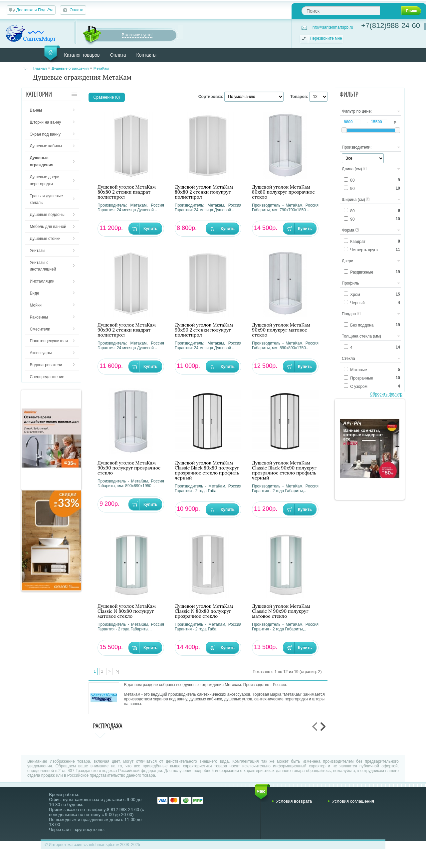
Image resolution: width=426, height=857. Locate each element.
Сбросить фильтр (386, 394)
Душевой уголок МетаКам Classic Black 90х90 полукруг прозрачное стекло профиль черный (284, 470)
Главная (40, 68)
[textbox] (341, 10)
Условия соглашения (353, 801)
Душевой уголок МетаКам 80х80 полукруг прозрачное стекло (283, 192)
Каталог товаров (82, 55)
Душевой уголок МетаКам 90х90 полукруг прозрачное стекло (129, 467)
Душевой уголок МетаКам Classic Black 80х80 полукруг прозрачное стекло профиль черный (207, 470)
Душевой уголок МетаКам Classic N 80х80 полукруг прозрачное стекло (204, 611)
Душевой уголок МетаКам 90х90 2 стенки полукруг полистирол (204, 330)
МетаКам (101, 68)
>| (117, 671)
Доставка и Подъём (34, 10)
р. (395, 122)
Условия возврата (294, 801)
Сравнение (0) (107, 97)
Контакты (146, 55)
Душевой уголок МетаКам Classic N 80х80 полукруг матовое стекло (127, 611)
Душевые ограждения (70, 68)
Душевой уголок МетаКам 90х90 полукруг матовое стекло (281, 330)
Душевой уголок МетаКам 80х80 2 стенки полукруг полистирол (204, 192)
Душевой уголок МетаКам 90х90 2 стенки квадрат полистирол (127, 330)
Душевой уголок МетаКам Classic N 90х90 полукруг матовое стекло (281, 611)
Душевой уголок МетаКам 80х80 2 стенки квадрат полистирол (127, 192)
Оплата (76, 10)
